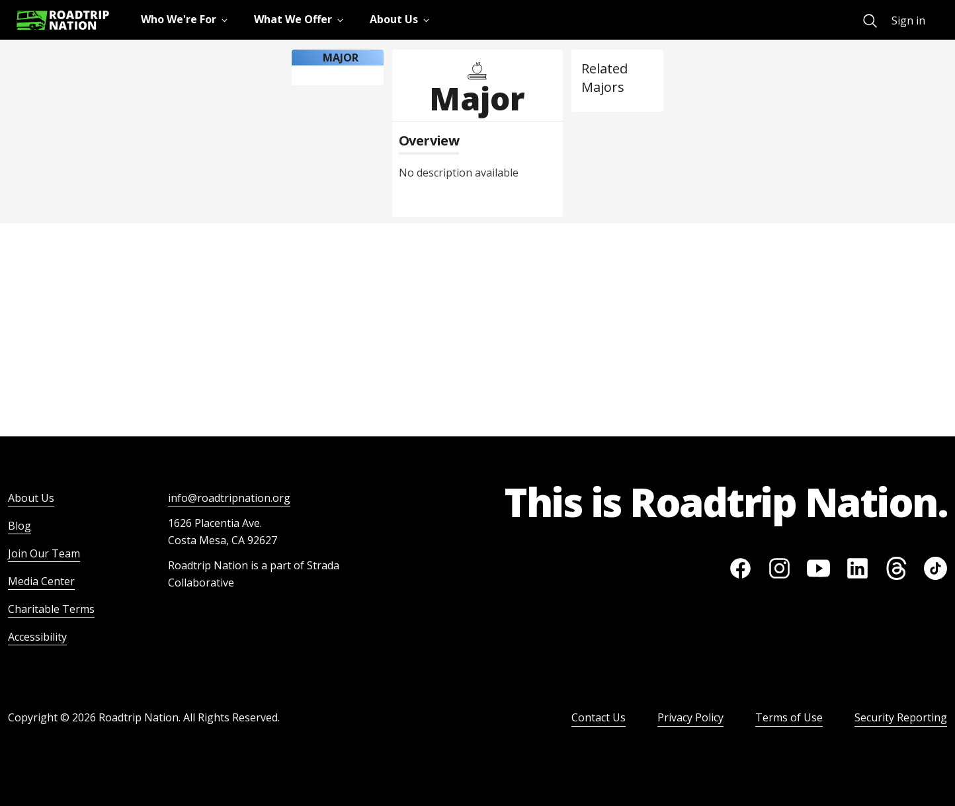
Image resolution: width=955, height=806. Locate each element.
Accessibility (37, 636)
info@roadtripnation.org (229, 498)
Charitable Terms (51, 609)
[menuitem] (870, 21)
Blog (19, 525)
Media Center (41, 581)
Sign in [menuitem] (908, 20)
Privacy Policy (690, 717)
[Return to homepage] (63, 20)
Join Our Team (44, 553)
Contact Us (598, 717)
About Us (31, 498)
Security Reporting (900, 717)
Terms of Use (789, 717)
